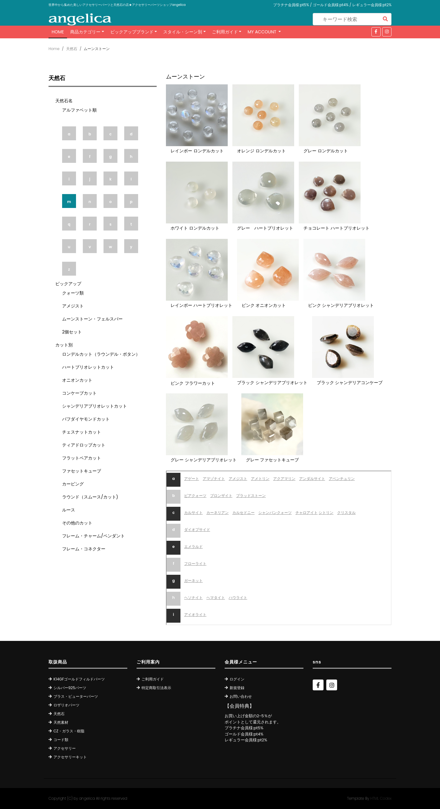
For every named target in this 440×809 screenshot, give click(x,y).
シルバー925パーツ (69, 687)
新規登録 (237, 687)
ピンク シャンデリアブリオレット (341, 305)
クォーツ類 (73, 293)
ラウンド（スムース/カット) (90, 497)
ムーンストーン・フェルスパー (92, 319)
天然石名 (64, 101)
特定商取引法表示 (156, 687)
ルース (68, 510)
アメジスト (73, 306)
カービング (73, 484)
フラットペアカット (81, 458)
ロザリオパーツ (66, 705)
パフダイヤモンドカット (86, 419)
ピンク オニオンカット (264, 305)
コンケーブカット (79, 393)
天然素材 (60, 722)
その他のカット (77, 523)
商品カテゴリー (85, 32)
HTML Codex (380, 798)
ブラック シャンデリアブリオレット (272, 382)
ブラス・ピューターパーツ (75, 696)
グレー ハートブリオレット (265, 228)
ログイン (237, 679)
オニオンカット (77, 380)
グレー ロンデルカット (325, 151)
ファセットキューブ (81, 471)
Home (58, 32)
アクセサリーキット (70, 757)
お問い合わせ (241, 696)
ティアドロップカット (83, 445)
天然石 (71, 48)
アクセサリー (64, 748)
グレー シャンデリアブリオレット (204, 460)
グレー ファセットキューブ (272, 460)
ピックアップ (68, 284)
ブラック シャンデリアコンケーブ (350, 382)
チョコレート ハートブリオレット (336, 228)
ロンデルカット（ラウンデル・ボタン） (101, 354)
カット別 (64, 345)
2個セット (72, 332)
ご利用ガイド (225, 32)
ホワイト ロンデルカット (195, 228)
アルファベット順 (79, 110)
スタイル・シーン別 (182, 32)
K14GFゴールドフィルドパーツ (79, 679)
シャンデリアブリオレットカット (94, 406)
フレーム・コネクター (83, 549)
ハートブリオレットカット (88, 367)
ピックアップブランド (132, 32)
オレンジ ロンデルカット (261, 151)
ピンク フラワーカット (193, 383)
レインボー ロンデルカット (197, 151)
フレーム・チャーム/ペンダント (93, 536)
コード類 (60, 739)
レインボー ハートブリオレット (201, 305)
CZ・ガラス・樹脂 (68, 731)
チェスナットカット (81, 432)
